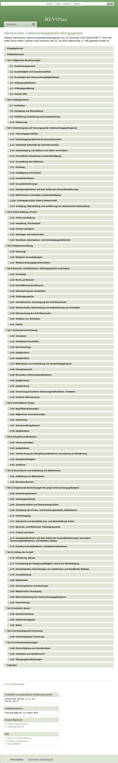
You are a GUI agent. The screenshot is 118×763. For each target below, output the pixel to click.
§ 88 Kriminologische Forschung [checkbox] (27, 636)
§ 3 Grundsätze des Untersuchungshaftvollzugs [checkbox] (34, 77)
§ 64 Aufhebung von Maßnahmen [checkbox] (27, 476)
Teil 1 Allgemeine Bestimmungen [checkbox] (23, 60)
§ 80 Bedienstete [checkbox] (19, 580)
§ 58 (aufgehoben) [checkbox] (19, 431)
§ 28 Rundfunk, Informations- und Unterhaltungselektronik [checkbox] (40, 240)
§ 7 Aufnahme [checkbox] (17, 105)
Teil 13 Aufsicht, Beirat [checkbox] (18, 608)
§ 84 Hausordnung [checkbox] (20, 602)
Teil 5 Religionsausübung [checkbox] (20, 246)
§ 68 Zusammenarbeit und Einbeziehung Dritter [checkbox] (34, 504)
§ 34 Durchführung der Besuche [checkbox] (26, 285)
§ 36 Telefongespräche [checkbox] (22, 296)
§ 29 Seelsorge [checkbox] (18, 251)
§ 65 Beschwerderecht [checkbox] (22, 482)
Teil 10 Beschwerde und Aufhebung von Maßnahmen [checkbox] (34, 470)
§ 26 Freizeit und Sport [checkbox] (22, 229)
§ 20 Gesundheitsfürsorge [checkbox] (23, 184)
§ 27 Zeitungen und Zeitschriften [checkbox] (27, 234)
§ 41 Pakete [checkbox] (16, 324)
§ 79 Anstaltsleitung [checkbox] (20, 574)
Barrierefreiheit (13, 732)
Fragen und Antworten (16, 729)
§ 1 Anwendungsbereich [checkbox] (22, 66)
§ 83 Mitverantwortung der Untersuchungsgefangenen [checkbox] (38, 597)
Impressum (67, 4)
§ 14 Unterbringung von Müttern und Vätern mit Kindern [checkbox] (39, 150)
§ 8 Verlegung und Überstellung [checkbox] (26, 111)
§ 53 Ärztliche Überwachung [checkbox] (24, 397)
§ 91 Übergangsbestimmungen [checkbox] (26, 659)
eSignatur (77, 4)
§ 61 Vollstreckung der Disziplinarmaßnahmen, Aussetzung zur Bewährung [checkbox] (48, 453)
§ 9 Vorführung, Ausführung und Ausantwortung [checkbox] (35, 116)
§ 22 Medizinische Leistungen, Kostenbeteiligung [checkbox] (35, 195)
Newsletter (33, 758)
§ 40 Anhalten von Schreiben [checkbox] (25, 319)
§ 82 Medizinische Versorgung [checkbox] (25, 591)
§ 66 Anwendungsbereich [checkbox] (23, 493)
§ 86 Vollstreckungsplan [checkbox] (22, 619)
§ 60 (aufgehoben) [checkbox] (19, 448)
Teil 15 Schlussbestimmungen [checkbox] (22, 642)
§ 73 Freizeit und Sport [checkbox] (22, 532)
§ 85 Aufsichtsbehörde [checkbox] (22, 614)
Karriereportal (47, 758)
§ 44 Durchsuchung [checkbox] (20, 347)
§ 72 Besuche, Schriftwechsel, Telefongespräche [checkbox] (35, 527)
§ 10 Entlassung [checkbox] (18, 122)
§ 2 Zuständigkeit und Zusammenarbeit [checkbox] (30, 71)
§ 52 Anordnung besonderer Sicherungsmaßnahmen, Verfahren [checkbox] (42, 391)
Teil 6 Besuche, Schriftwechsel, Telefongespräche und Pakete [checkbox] (38, 268)
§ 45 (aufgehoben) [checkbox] (19, 352)
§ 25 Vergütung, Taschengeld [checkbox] (25, 223)
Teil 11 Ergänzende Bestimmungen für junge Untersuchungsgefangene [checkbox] (43, 487)
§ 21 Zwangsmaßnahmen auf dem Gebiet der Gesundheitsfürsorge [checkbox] (44, 189)
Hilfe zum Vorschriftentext (18, 727)
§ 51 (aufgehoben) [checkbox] (19, 386)
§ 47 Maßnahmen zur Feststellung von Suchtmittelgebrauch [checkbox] (40, 363)
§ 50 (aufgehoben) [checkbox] (19, 380)
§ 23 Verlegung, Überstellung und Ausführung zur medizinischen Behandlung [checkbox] (50, 206)
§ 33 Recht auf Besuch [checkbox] (22, 280)
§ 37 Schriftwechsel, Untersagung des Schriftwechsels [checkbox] (38, 302)
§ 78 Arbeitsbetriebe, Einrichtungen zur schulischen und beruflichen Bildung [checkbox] (49, 569)
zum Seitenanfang (14, 684)
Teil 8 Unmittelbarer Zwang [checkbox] (20, 403)
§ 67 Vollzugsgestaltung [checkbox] (22, 499)
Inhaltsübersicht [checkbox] (15, 54)
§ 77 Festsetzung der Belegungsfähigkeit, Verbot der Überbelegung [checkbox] (44, 563)
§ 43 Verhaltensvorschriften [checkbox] (24, 341)
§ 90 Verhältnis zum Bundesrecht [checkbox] (27, 654)
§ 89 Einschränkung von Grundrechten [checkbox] (30, 648)
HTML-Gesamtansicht (73, 712)
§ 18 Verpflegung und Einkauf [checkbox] (25, 173)
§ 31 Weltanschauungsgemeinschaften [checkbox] (30, 262)
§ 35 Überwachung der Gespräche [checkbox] (27, 291)
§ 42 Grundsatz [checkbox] (18, 336)
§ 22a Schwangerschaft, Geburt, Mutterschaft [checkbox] (33, 200)
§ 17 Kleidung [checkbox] (17, 167)
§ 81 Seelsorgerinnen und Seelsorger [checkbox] (29, 586)
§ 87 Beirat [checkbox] (16, 625)
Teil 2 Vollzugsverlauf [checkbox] (18, 100)
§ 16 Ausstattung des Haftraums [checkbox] (27, 161)
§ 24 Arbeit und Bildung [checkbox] (22, 217)
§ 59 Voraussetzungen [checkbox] (21, 442)
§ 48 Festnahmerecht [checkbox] (21, 369)
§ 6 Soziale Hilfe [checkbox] (18, 94)
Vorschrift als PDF (72, 715)
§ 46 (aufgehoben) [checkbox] (19, 358)
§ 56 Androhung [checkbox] (18, 420)
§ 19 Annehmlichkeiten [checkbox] (22, 178)
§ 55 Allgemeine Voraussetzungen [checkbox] (27, 414)
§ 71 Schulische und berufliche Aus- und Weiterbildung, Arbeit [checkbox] (42, 521)
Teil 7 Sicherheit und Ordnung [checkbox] (22, 330)
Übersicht (49, 4)
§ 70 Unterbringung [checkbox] (20, 516)
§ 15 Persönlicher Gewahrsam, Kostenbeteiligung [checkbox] (35, 156)
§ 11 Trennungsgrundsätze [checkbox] (24, 133)
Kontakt (58, 4)
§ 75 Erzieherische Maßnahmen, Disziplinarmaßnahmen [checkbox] (38, 546)
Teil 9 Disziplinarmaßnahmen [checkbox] (21, 436)
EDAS (60, 758)
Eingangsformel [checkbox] (15, 48)
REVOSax (56, 19)
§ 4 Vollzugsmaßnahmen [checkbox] (23, 83)
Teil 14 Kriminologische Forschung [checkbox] (25, 631)
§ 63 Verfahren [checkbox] (18, 465)
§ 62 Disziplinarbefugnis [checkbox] (22, 459)
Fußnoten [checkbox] (12, 665)
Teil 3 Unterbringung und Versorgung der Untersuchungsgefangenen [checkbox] (42, 128)
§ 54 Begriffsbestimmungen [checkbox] (24, 408)
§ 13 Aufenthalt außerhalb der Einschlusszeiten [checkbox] (34, 145)
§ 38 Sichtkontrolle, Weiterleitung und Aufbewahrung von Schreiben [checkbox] (45, 307)
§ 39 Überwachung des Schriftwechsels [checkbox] (30, 313)
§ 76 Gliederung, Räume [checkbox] (22, 558)
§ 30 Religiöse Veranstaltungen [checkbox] (26, 257)
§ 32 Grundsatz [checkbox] (18, 274)
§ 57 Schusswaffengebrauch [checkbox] (25, 425)
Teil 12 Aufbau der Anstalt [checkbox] (20, 552)
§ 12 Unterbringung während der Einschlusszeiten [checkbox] (36, 139)
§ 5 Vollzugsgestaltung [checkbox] (22, 88)
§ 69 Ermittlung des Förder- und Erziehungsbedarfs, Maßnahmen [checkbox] (43, 510)
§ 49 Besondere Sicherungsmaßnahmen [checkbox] (31, 375)
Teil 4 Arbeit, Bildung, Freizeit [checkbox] (22, 212)
